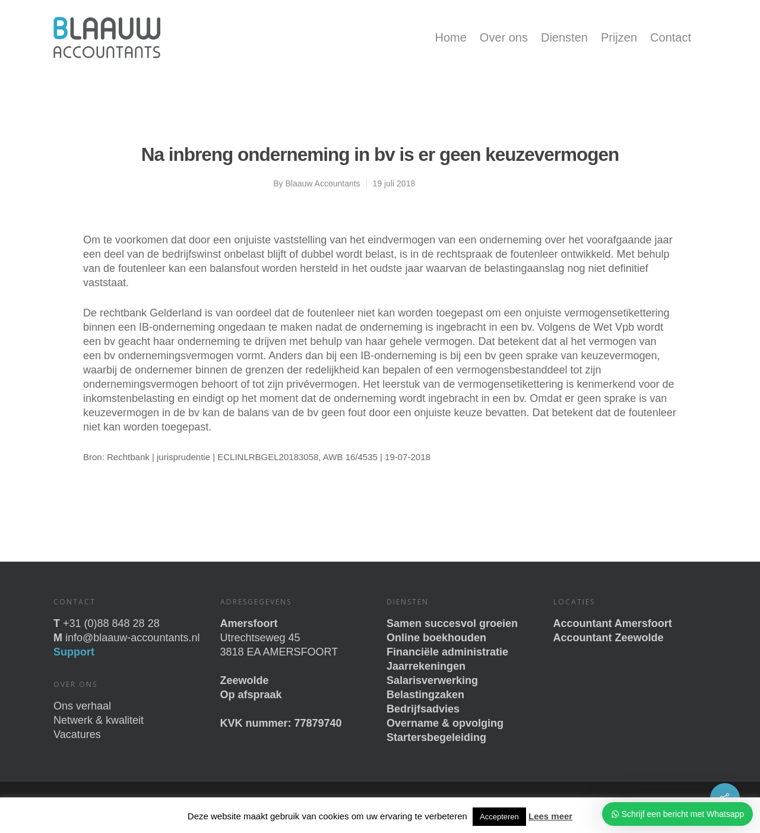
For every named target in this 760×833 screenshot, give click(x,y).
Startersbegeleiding (436, 737)
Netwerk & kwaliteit (98, 720)
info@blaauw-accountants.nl (132, 638)
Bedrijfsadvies (423, 709)
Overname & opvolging (445, 723)
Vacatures (77, 734)
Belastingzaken (425, 695)
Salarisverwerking (432, 680)
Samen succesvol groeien (452, 623)
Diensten (564, 37)
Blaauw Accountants (323, 183)
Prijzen (619, 37)
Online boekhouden (436, 638)
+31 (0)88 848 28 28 (111, 623)
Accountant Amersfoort (612, 623)
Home (450, 37)
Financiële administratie (447, 652)
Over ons (504, 37)
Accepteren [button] (499, 816)
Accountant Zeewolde (608, 638)
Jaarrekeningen (426, 666)
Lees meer (550, 816)
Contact (670, 37)
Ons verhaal (82, 706)
